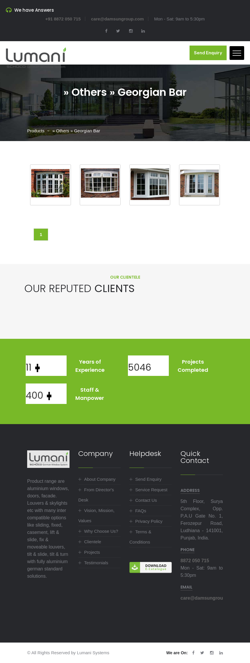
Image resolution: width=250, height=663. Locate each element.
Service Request (151, 489)
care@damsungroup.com (117, 18)
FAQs (140, 510)
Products (35, 130)
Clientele (92, 541)
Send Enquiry (208, 52)
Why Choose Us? (101, 531)
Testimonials (96, 562)
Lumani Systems (93, 652)
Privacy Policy (148, 521)
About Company (100, 479)
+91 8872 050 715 (63, 18)
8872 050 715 (194, 560)
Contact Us (146, 500)
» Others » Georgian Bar (76, 130)
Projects (92, 552)
